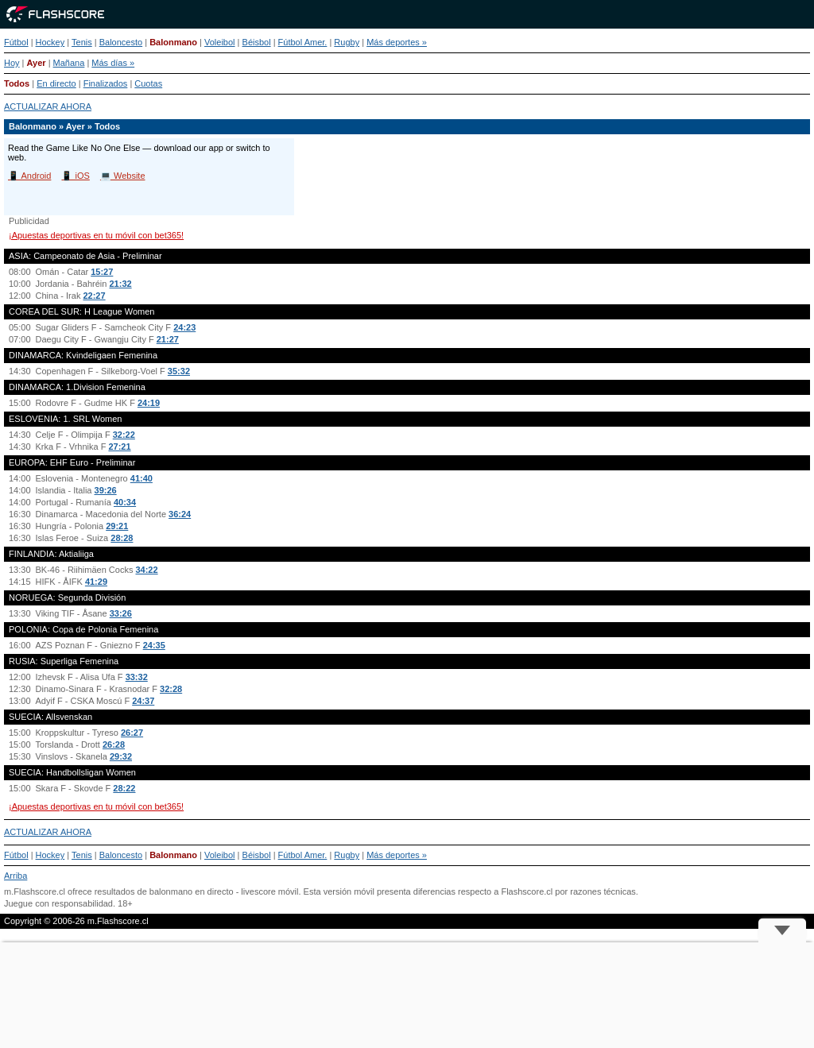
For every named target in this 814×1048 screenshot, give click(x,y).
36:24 (180, 514)
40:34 (125, 502)
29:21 (117, 526)
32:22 (124, 434)
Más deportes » (396, 42)
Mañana (69, 63)
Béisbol (256, 42)
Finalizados (105, 83)
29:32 (121, 756)
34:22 (146, 569)
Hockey (50, 42)
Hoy (12, 63)
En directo (56, 83)
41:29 (96, 581)
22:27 (94, 295)
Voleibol (219, 42)
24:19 (149, 403)
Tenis (82, 42)
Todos (16, 83)
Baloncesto (120, 42)
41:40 (141, 478)
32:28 (171, 689)
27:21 (119, 446)
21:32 (120, 283)
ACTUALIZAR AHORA (47, 106)
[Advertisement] (407, 995)
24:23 (184, 327)
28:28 (121, 538)
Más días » (112, 63)
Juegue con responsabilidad (58, 903)
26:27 (132, 732)
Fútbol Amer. (303, 42)
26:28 (114, 744)
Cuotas (148, 83)
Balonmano (173, 42)
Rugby (346, 42)
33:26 (121, 613)
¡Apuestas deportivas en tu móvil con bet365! (96, 235)
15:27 (102, 272)
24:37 (143, 701)
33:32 (137, 677)
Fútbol (16, 42)
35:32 (179, 371)
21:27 (168, 339)
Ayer (36, 63)
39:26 (106, 490)
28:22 (124, 788)
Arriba (15, 875)
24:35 (154, 645)
